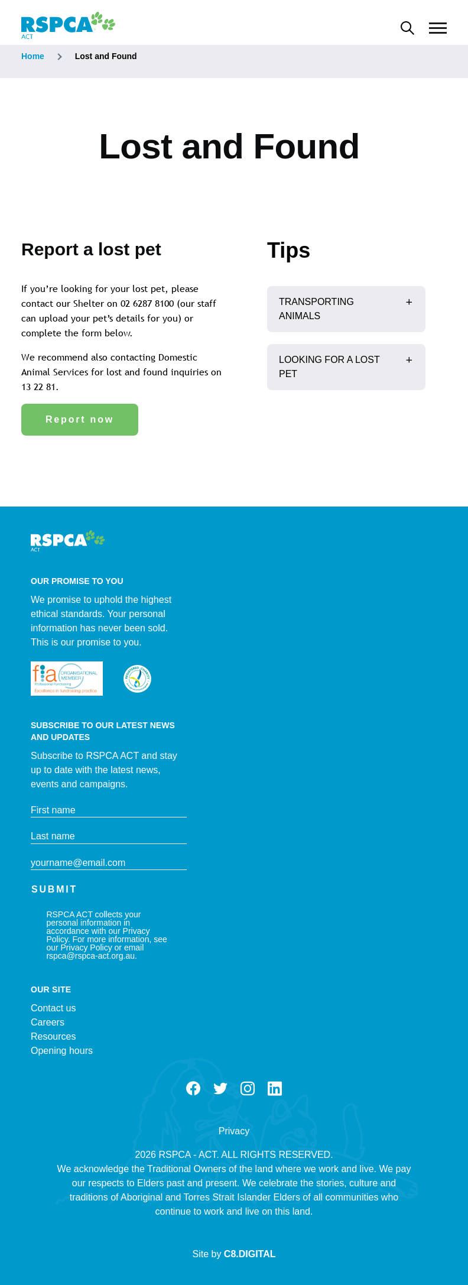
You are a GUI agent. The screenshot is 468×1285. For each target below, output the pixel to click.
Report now (80, 419)
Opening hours (62, 1051)
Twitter (220, 1089)
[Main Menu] (438, 28)
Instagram (247, 1089)
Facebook (193, 1089)
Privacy (234, 1131)
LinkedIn (275, 1089)
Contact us (53, 1008)
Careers (47, 1022)
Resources (53, 1036)
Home (32, 56)
